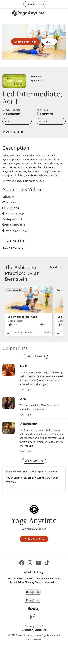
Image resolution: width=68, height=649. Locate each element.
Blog (38, 572)
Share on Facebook (12, 131)
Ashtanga (19, 213)
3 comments (46, 113)
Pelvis (7, 224)
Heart (15, 224)
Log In (17, 477)
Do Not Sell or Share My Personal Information (33, 582)
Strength (24, 230)
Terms (20, 578)
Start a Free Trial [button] (25, 41)
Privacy (11, 578)
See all (55, 267)
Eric (26, 430)
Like (9, 121)
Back (22, 224)
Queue (44, 121)
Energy (14, 230)
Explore (29, 578)
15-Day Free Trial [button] (34, 539)
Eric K (22, 398)
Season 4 (36, 76)
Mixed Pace (12, 202)
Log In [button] (49, 41)
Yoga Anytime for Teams (47, 578)
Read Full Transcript (13, 248)
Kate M (23, 366)
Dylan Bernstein (11, 113)
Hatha (9, 213)
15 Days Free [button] (35, 3)
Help (28, 572)
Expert (10, 196)
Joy (7, 230)
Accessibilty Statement (34, 629)
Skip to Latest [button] (35, 356)
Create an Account (34, 477)
